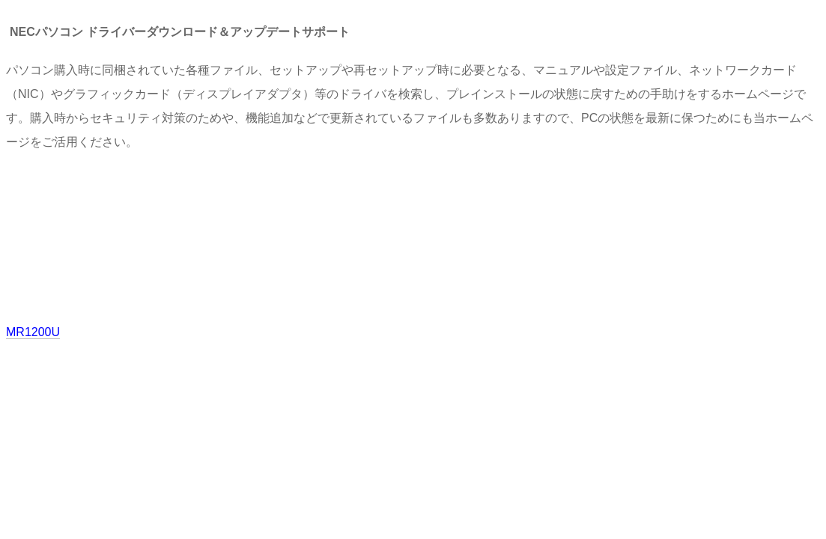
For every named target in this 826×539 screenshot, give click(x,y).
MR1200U (33, 332)
